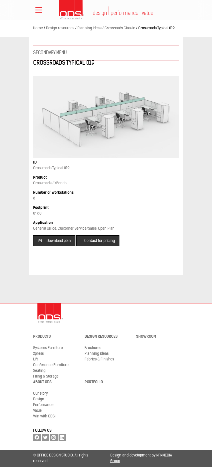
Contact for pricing (99, 241)
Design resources (101, 336)
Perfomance (43, 405)
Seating (39, 371)
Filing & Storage (46, 376)
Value (37, 411)
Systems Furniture (48, 348)
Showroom (146, 336)
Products (42, 336)
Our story (40, 393)
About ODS (42, 382)
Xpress (38, 354)
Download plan (54, 240)
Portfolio (94, 382)
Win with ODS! (44, 416)
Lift (35, 359)
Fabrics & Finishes (99, 359)
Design (38, 399)
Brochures (93, 348)
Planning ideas (97, 354)
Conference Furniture (51, 365)
